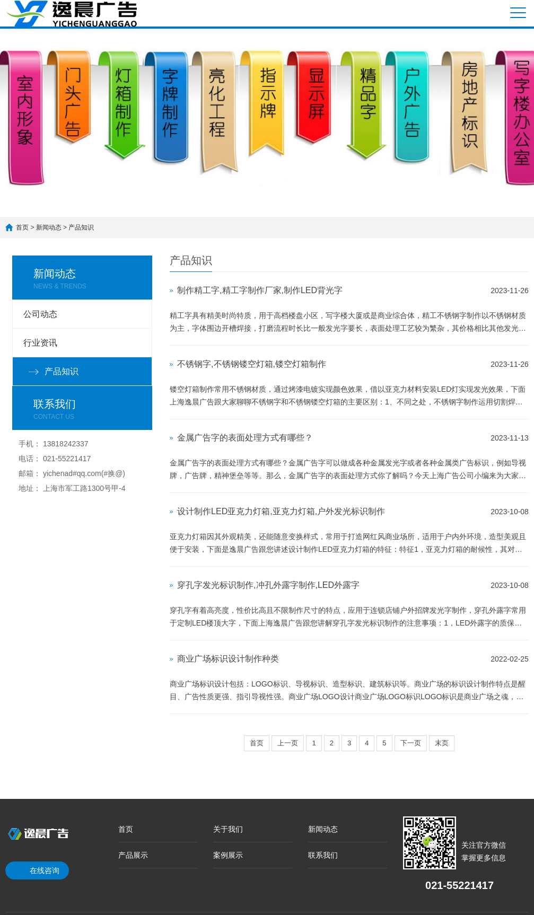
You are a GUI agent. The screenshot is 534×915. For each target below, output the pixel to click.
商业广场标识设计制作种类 (228, 658)
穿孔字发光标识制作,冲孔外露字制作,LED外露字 (268, 585)
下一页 (410, 743)
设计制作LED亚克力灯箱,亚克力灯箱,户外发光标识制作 (281, 511)
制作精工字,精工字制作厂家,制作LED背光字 (260, 290)
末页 (442, 743)
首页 (22, 227)
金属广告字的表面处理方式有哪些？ (245, 437)
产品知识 (81, 227)
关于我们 (228, 829)
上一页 (287, 743)
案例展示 (228, 855)
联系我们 (323, 855)
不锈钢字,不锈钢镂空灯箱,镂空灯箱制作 (251, 363)
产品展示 (133, 855)
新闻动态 (49, 227)
